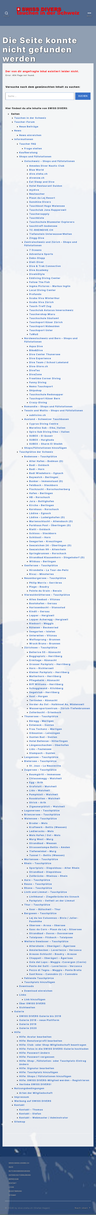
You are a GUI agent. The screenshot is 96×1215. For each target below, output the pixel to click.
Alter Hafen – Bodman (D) (46, 461)
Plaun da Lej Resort (42, 198)
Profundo (35, 294)
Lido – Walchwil (39, 790)
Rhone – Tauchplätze (38, 888)
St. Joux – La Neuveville (45, 765)
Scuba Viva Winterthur (44, 298)
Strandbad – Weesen (43, 843)
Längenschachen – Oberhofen (49, 745)
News (17, 130)
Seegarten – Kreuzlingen (45, 541)
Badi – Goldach (39, 465)
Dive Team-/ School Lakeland (48, 362)
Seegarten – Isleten (42, 631)
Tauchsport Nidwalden (44, 326)
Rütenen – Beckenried (43, 627)
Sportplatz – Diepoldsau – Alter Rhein (54, 868)
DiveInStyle (37, 274)
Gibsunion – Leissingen (44, 733)
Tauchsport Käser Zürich (46, 322)
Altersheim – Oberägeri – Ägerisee (52, 946)
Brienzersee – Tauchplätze (42, 814)
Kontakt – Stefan (30, 1113)
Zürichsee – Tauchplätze (40, 647)
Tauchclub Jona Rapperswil (47, 210)
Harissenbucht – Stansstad (47, 607)
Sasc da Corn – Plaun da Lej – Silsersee (55, 929)
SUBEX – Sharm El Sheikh (46, 444)
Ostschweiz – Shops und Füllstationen (49, 161)
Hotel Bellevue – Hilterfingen (48, 741)
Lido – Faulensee (40, 749)
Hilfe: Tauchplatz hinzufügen (38, 1072)
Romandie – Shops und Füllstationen (48, 406)
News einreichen (30, 135)
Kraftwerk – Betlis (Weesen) (48, 827)
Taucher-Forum (24, 122)
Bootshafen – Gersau (43, 603)
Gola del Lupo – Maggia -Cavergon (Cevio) (57, 962)
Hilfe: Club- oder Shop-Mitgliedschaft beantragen (52, 1045)
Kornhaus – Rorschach (44, 509)
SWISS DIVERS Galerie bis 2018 (40, 1016)
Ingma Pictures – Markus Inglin (49, 286)
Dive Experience (40, 358)
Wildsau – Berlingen (42, 561)
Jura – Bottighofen (41, 501)
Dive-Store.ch (38, 366)
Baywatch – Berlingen (43, 477)
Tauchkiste (36, 218)
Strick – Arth (37, 802)
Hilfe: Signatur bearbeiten (36, 1068)
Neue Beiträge (28, 126)
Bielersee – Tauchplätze (40, 761)
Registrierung (16, 1191)
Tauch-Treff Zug (40, 306)
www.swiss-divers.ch (20, 1163)
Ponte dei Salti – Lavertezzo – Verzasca (55, 966)
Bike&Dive (36, 350)
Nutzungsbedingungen (29, 1088)
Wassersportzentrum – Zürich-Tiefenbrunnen (59, 708)
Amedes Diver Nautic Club (46, 165)
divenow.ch (36, 178)
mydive (34, 190)
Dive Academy (38, 270)
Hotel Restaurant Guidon (45, 186)
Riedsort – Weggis (41, 623)
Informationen (23, 139)
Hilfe (17, 1032)
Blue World (36, 169)
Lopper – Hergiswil (41, 615)
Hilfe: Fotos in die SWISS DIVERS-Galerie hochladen (54, 1049)
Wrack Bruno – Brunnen (44, 643)
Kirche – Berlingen (41, 505)
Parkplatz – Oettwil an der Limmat (52, 900)
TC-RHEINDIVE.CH (41, 230)
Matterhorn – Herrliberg (45, 676)
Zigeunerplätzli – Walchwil (47, 806)
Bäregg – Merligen (41, 721)
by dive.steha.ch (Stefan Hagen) (34, 1208)
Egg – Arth (36, 782)
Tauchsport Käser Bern (44, 398)
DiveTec (34, 370)
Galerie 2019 (27, 1024)
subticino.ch (37, 415)
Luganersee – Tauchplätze (42, 810)
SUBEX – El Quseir (41, 436)
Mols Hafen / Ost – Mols (44, 835)
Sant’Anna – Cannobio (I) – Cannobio (53, 974)
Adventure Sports (41, 254)
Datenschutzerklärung (21, 1175)
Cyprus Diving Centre (43, 423)
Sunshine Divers (40, 202)
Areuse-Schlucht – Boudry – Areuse (53, 954)
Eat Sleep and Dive (41, 182)
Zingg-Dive (36, 238)
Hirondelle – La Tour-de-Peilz (49, 570)
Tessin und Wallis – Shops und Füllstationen (53, 410)
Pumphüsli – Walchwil (43, 794)
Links (22, 994)
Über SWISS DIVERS (32, 1003)
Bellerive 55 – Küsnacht (45, 652)
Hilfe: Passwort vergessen (36, 1057)
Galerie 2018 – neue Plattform (39, 1020)
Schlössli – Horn (40, 537)
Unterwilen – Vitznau (43, 635)
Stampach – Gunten (42, 753)
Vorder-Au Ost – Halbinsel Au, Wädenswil (56, 704)
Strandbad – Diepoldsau (45, 872)
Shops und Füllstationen (35, 156)
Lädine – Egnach (40, 513)
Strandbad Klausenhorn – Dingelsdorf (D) (57, 557)
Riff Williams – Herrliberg (46, 684)
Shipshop (35, 390)
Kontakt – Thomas (31, 1109)
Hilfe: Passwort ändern (34, 1053)
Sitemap (19, 1121)
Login (11, 1187)
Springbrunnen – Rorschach (47, 553)
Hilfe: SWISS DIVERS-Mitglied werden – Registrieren (54, 1080)
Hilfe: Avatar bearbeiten (35, 1036)
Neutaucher (37, 194)
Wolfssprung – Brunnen (44, 639)
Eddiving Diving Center (44, 278)
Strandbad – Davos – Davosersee (51, 933)
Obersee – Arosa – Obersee (47, 925)
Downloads (26, 986)
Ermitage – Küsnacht (43, 660)
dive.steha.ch (38, 173)
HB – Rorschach (39, 497)
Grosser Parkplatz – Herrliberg (49, 664)
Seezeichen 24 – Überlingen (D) (50, 545)
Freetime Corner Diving (45, 378)
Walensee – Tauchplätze (40, 818)
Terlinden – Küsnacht (43, 700)
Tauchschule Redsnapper (46, 394)
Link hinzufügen (35, 999)
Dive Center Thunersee (44, 354)
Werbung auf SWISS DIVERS (32, 1101)
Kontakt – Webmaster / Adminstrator (43, 1117)
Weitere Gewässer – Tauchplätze (46, 941)
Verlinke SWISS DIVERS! (35, 1084)
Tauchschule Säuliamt (44, 318)
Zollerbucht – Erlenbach (45, 712)
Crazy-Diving (38, 402)
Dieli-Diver (36, 262)
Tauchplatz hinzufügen (39, 982)
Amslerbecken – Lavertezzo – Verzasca (55, 950)
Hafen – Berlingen (41, 493)
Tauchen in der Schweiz (30, 118)
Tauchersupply (39, 214)
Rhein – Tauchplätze (37, 863)
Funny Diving (37, 382)
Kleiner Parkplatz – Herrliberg (49, 672)
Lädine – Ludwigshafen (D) (47, 517)
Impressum (21, 1097)
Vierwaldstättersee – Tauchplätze (47, 594)
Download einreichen (38, 990)
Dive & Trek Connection (45, 266)
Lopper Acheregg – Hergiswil (48, 619)
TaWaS (33, 334)
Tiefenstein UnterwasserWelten (50, 234)
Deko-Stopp (37, 258)
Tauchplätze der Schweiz (36, 452)
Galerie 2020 (28, 1028)
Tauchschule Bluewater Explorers (51, 222)
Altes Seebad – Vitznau (44, 599)
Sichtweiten (27, 1007)
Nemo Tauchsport (41, 386)
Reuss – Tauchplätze (38, 884)
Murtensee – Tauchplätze (41, 859)
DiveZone (35, 374)
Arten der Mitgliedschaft (36, 1093)
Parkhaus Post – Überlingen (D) (50, 525)
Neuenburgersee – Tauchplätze (45, 578)
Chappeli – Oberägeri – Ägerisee (51, 958)
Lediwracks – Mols (41, 831)
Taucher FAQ (27, 144)
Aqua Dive (36, 346)
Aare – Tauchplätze (37, 880)
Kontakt (19, 1105)
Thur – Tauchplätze (37, 904)
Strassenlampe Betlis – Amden (49, 847)
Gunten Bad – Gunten (43, 737)
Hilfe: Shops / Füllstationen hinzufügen (45, 1076)
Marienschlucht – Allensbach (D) (51, 521)
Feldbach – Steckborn (43, 485)
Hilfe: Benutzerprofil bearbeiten (40, 1040)
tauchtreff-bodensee (43, 226)
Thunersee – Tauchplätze (41, 716)
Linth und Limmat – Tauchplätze (45, 892)
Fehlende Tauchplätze (39, 978)
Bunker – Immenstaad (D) (46, 481)
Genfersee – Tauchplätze (41, 565)
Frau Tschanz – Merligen (45, 729)
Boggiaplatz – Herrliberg (45, 656)
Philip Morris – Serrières (45, 582)
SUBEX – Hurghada (41, 440)
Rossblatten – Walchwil (44, 798)
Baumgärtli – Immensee (45, 774)
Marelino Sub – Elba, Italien (47, 427)
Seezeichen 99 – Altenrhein (47, 549)
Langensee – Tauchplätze (41, 757)
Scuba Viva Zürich (41, 302)
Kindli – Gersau (39, 611)
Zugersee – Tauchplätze (40, 769)
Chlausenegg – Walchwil (45, 778)
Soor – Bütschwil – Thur (45, 909)
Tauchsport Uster (41, 330)
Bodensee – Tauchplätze (40, 456)
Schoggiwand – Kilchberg (46, 688)
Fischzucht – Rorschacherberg (49, 489)
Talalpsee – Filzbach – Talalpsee (51, 937)
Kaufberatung (28, 152)
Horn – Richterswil (41, 668)
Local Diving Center (42, 290)
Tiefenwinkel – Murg (42, 851)
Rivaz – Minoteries (41, 574)
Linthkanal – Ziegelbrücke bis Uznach (54, 896)
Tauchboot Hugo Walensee (47, 206)
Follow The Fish (39, 282)
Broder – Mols (38, 823)
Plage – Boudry (39, 586)
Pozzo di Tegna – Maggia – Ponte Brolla (55, 970)
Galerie (19, 1011)
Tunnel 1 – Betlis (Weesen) (47, 855)
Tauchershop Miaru (42, 314)
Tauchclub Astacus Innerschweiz (51, 310)
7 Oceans (35, 250)
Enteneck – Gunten (41, 725)
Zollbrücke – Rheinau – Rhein (48, 876)
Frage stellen (33, 148)
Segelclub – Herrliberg (44, 692)
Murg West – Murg (41, 839)
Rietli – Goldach (39, 529)
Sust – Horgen (38, 696)
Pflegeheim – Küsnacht (44, 680)
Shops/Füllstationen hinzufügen (45, 448)
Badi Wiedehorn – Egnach (46, 473)
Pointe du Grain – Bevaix (45, 590)
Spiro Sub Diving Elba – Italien (49, 431)
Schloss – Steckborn (42, 533)
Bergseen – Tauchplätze (40, 913)
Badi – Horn (36, 469)
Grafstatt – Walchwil (43, 786)
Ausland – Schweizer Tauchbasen (46, 419)
